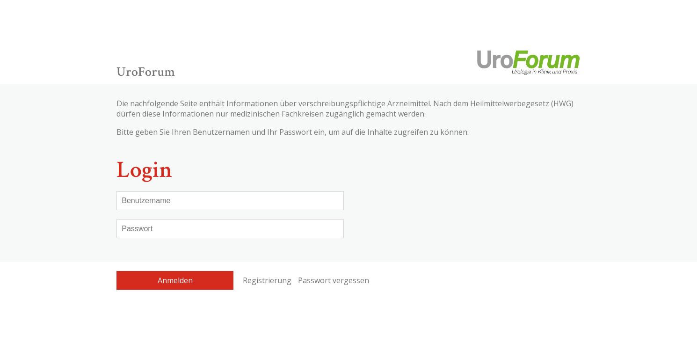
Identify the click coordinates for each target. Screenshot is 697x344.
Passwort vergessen (333, 280)
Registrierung (267, 280)
